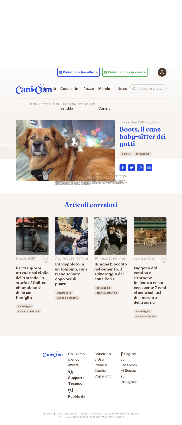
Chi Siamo (76, 354)
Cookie (100, 370)
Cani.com (34, 88)
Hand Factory (116, 416)
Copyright (102, 376)
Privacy (100, 365)
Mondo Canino (104, 98)
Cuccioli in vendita (69, 98)
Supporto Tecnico (76, 378)
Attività (49, 88)
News (122, 88)
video (88, 184)
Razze (88, 88)
